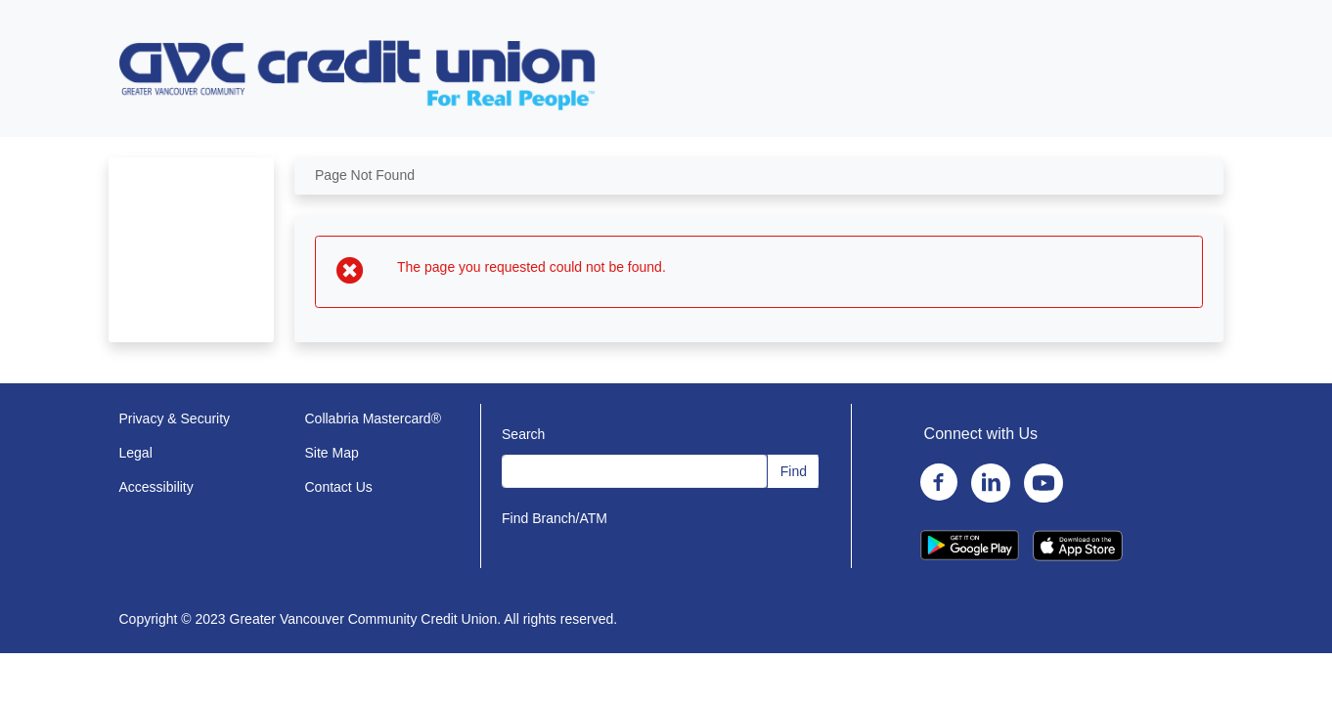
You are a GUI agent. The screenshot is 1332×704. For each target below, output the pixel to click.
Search (523, 434)
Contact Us (339, 487)
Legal (136, 453)
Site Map (332, 453)
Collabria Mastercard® (373, 418)
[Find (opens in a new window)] (793, 471)
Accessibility (156, 487)
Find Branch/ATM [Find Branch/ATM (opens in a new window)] (554, 518)
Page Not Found (365, 175)
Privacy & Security (175, 418)
